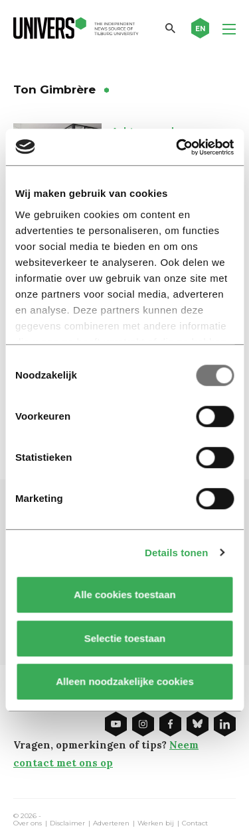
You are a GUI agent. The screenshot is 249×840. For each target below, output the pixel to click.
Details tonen (176, 552)
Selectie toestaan (124, 638)
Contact (195, 823)
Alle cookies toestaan (124, 594)
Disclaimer (67, 823)
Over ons (27, 823)
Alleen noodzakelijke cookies (125, 681)
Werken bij (155, 823)
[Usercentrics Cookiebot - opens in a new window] (177, 147)
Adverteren (111, 823)
